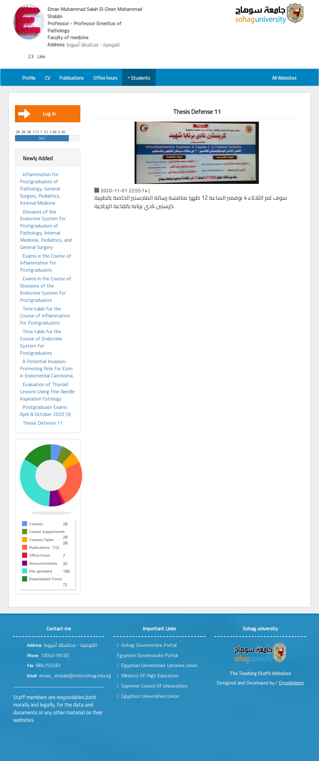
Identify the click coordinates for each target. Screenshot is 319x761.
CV (47, 77)
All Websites (284, 77)
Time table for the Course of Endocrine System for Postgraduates (41, 342)
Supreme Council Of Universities (152, 685)
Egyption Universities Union (148, 696)
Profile (29, 77)
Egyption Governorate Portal (147, 655)
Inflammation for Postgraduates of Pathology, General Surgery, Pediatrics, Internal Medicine (40, 188)
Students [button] (139, 77)
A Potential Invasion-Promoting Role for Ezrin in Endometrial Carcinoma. (47, 368)
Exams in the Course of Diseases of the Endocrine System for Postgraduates (45, 289)
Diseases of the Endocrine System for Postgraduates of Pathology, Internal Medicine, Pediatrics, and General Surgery (46, 229)
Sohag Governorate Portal (147, 645)
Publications (72, 77)
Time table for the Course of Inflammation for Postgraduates (45, 316)
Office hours (105, 77)
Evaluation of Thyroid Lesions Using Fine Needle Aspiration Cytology (47, 391)
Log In (37, 113)
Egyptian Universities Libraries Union (157, 665)
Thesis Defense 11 (42, 423)
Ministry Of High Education (147, 675)
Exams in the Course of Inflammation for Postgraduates (45, 263)
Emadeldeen (291, 682)
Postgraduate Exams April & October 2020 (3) (45, 411)
